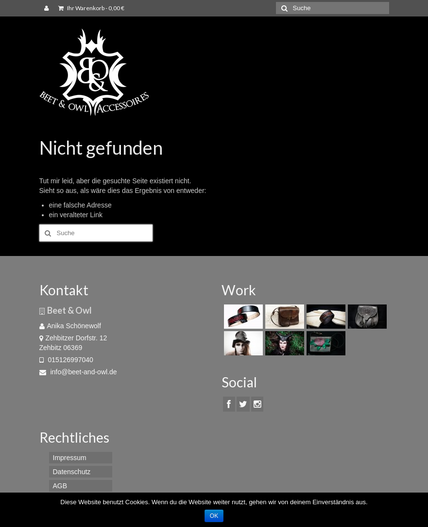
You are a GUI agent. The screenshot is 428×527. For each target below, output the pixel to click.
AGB (60, 486)
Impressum (69, 458)
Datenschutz (72, 472)
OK (214, 515)
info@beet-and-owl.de (78, 372)
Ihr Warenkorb (91, 8)
